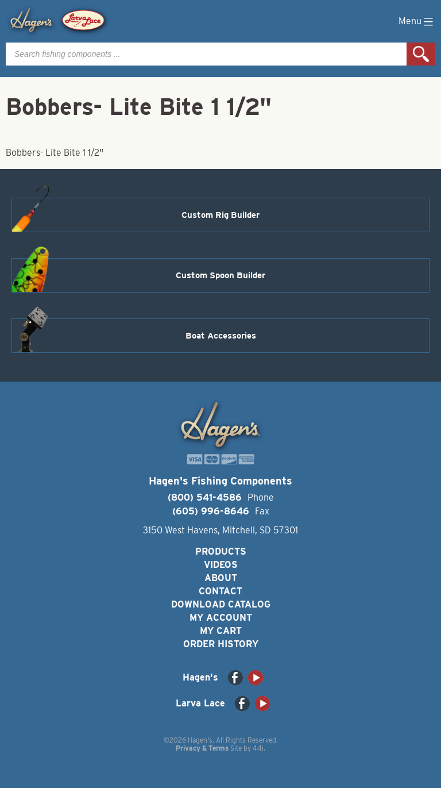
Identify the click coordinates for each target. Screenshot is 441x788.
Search (421, 54)
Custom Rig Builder (220, 215)
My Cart (221, 630)
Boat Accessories (220, 335)
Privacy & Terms (202, 748)
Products (220, 551)
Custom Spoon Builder (220, 275)
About (220, 577)
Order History (220, 644)
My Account (220, 617)
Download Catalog (220, 604)
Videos (221, 564)
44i (258, 748)
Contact (220, 591)
